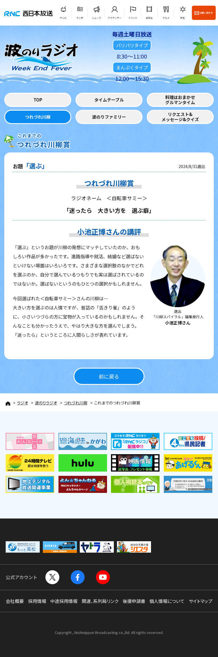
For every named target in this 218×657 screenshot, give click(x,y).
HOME (8, 403)
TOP (37, 100)
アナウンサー (114, 17)
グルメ (166, 17)
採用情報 (37, 601)
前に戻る (109, 376)
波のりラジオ (46, 403)
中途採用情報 (63, 601)
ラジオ (79, 17)
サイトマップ (200, 601)
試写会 (149, 17)
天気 (182, 17)
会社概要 (15, 601)
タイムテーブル (109, 100)
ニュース (96, 17)
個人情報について (167, 601)
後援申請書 (134, 601)
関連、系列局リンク (100, 601)
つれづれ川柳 (38, 117)
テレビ (63, 17)
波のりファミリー (109, 117)
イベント (132, 17)
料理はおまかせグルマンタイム (180, 99)
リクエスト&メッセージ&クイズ (180, 116)
